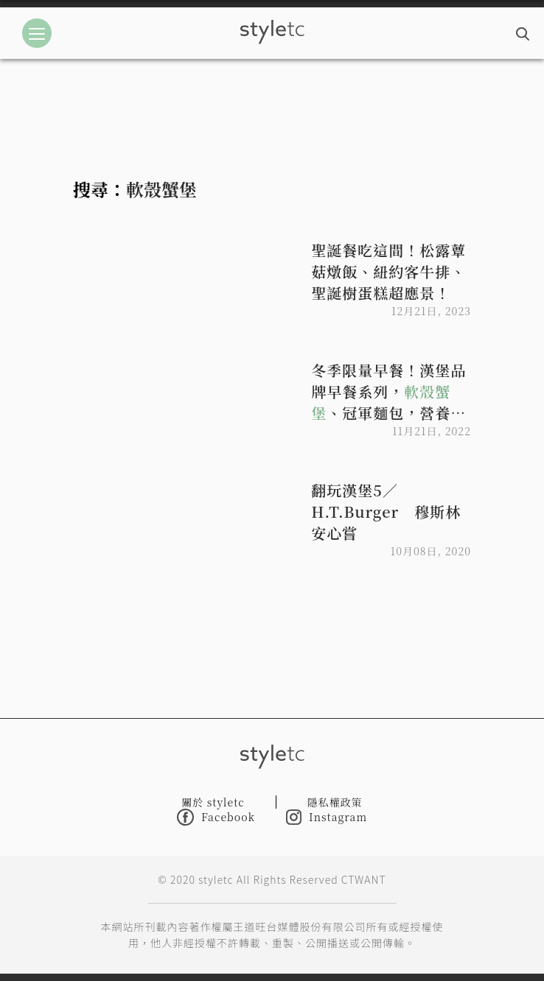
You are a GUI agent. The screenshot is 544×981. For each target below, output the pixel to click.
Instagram (326, 817)
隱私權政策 (335, 802)
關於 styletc (213, 802)
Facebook (216, 817)
